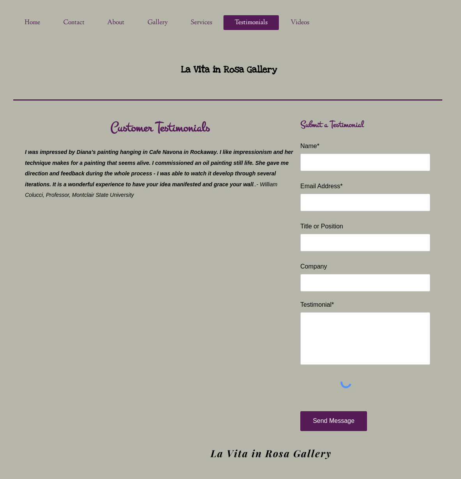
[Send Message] (333, 421)
